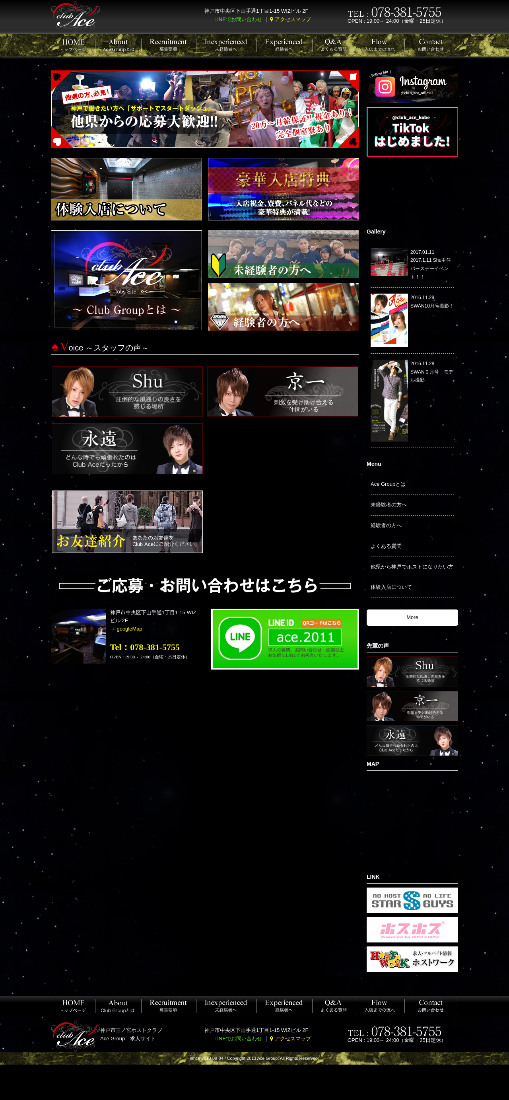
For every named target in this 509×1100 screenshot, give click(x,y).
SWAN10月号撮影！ (432, 306)
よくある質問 (386, 546)
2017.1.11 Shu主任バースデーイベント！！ (430, 268)
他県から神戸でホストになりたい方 (412, 567)
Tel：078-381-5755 (145, 647)
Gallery (376, 231)
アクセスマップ (293, 19)
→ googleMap (126, 629)
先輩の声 (378, 645)
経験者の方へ (386, 525)
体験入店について (391, 587)
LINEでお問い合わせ (238, 19)
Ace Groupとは (388, 484)
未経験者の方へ (389, 505)
